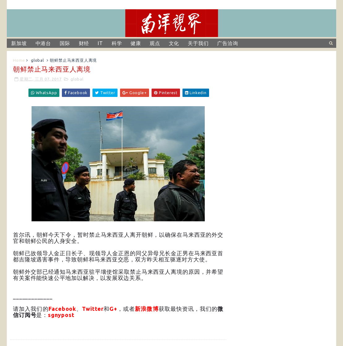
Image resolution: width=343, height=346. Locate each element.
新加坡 (19, 43)
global (37, 60)
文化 (174, 43)
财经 (84, 43)
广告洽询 (227, 43)
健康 (136, 43)
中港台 (43, 43)
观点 (155, 43)
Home (19, 60)
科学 (117, 43)
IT (100, 43)
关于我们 (198, 43)
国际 (65, 43)
